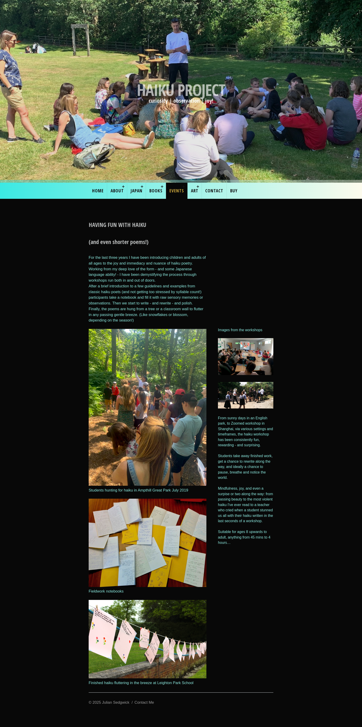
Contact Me (144, 702)
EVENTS (176, 191)
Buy (234, 191)
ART (194, 191)
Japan (136, 191)
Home (98, 191)
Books (156, 191)
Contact (214, 191)
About (117, 191)
